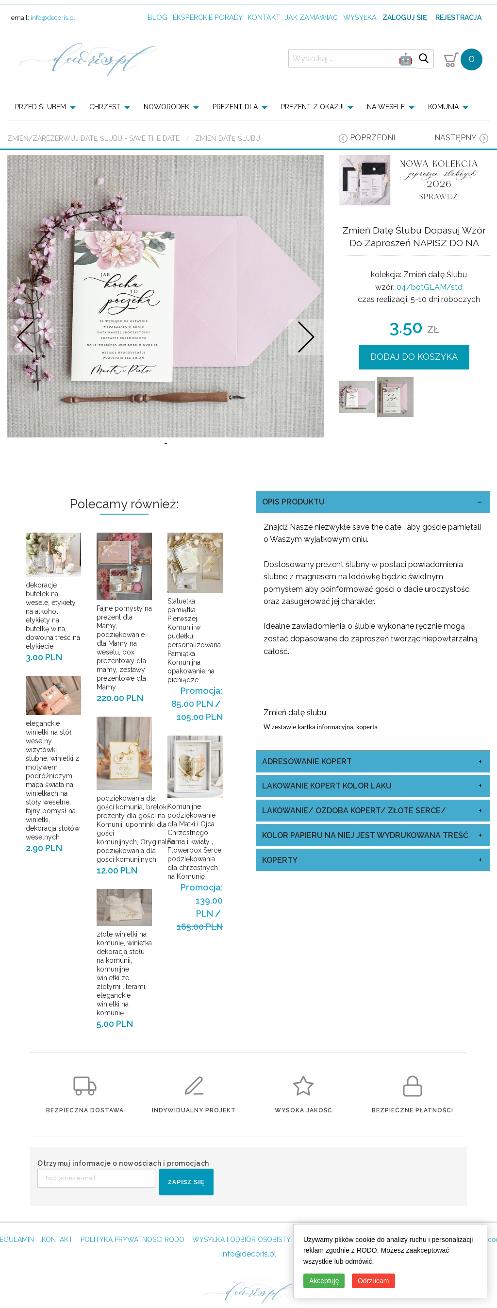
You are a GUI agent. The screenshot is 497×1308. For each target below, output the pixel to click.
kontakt (264, 17)
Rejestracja (458, 17)
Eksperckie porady (208, 17)
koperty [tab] (280, 889)
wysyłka (360, 17)
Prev (25, 352)
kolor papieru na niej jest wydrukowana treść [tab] (365, 864)
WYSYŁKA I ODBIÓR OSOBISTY (241, 1269)
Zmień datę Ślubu (227, 138)
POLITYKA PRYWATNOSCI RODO (132, 1269)
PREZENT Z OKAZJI (312, 107)
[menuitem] (48, 107)
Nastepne (306, 352)
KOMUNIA (443, 107)
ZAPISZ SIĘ (186, 1211)
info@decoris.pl (53, 17)
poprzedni (372, 137)
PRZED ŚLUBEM (40, 107)
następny (455, 137)
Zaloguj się (404, 17)
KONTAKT (57, 1269)
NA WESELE (386, 107)
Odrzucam (373, 1281)
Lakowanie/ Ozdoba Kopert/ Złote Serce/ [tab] (354, 839)
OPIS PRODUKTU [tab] (293, 531)
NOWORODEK (166, 107)
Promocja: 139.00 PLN (202, 930)
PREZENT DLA (235, 107)
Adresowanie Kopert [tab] (307, 790)
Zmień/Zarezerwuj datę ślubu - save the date (93, 138)
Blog (157, 17)
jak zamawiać (311, 17)
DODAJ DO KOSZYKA (414, 357)
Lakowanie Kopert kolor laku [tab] (327, 815)
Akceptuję (324, 1281)
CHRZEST (104, 107)
